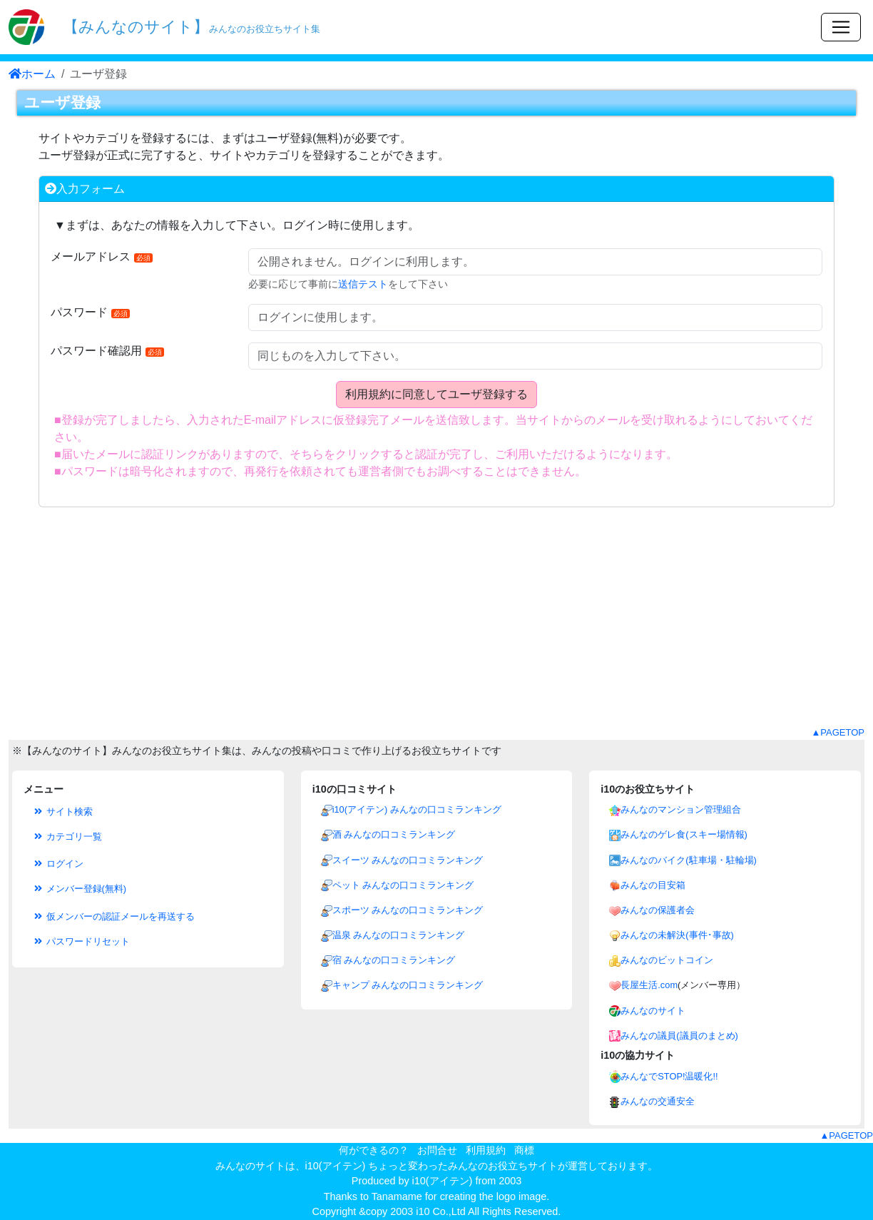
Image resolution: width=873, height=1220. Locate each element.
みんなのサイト (653, 1010)
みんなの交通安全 (658, 1101)
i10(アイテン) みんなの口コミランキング (416, 809)
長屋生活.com (649, 985)
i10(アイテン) (442, 1180)
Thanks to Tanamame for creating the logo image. (437, 1196)
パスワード (90, 312)
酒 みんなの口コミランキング (394, 834)
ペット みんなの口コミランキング (403, 885)
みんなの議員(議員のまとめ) (679, 1035)
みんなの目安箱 (653, 885)
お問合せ (437, 1150)
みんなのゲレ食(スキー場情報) (684, 834)
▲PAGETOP (837, 732)
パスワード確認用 (107, 351)
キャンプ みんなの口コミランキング (408, 985)
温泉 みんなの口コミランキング (398, 935)
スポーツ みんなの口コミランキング (408, 910)
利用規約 (486, 1150)
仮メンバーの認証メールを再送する (113, 916)
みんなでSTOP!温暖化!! (669, 1076)
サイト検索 (62, 811)
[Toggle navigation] (841, 27)
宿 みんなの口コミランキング (394, 960)
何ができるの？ (374, 1150)
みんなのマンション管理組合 (681, 809)
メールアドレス (102, 256)
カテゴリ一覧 (67, 836)
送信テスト (363, 284)
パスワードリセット (81, 941)
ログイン (57, 863)
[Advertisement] (436, 626)
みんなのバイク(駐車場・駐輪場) (689, 860)
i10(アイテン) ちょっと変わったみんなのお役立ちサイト (431, 1165)
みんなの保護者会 (658, 910)
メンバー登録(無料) (79, 888)
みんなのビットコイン (667, 960)
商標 (524, 1150)
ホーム (32, 74)
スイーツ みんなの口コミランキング (408, 860)
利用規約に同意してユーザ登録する (436, 394)
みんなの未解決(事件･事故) (677, 935)
